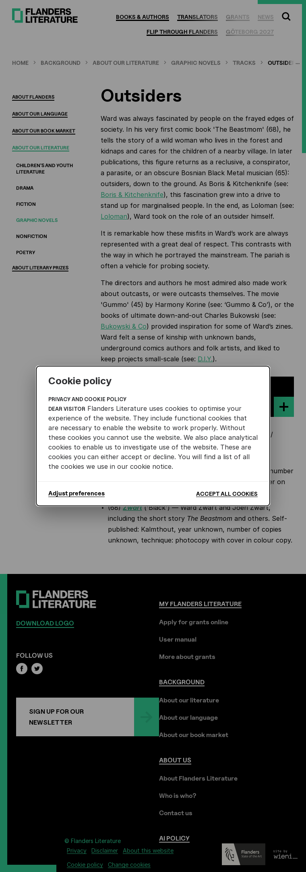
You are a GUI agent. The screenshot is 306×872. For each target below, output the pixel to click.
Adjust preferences (76, 493)
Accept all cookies (227, 493)
